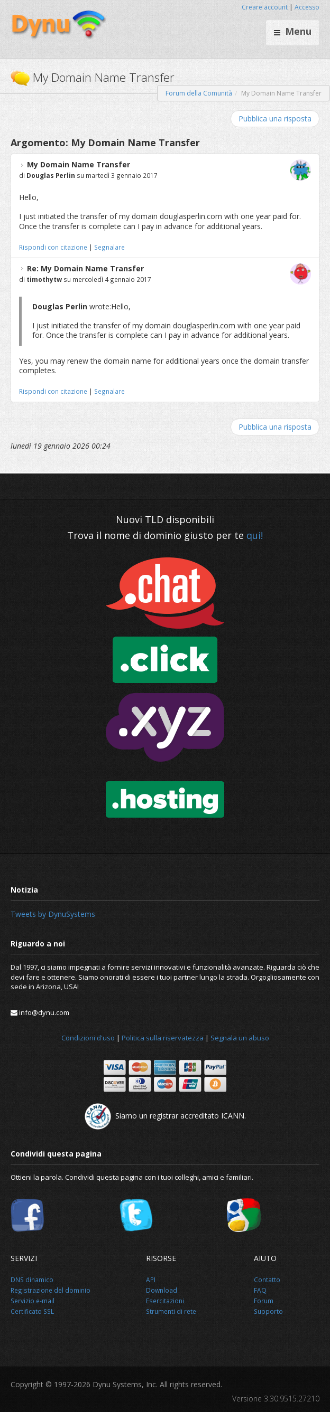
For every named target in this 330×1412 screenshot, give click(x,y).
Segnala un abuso (239, 1038)
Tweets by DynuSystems (53, 914)
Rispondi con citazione (53, 247)
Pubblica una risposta (275, 118)
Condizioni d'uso (88, 1038)
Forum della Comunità (199, 93)
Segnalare (109, 247)
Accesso (307, 7)
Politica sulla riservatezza (163, 1038)
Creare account (265, 7)
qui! (254, 535)
